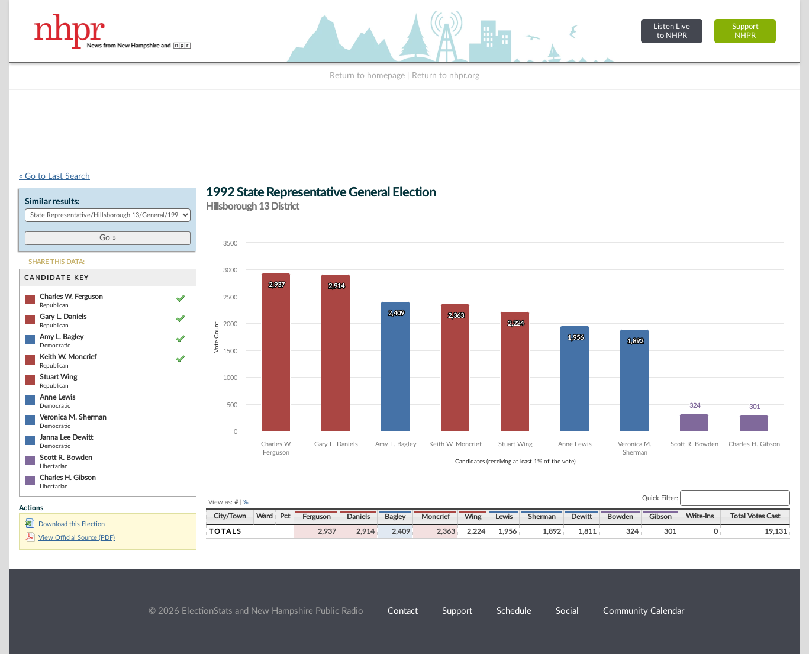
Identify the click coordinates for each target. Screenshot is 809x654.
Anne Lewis (57, 397)
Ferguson (316, 516)
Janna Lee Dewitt (66, 437)
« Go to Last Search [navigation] (54, 176)
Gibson (660, 516)
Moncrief (435, 516)
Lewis (504, 516)
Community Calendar (643, 611)
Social (567, 611)
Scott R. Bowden (66, 457)
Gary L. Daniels (63, 316)
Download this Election (65, 524)
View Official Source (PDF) (70, 537)
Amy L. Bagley (61, 336)
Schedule (514, 611)
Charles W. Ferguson (71, 296)
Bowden (620, 516)
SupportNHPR (745, 31)
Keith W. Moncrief (68, 356)
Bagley (395, 516)
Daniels (358, 516)
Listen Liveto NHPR (671, 31)
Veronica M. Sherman (73, 417)
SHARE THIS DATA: (56, 262)
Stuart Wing (58, 377)
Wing (473, 516)
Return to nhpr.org (445, 76)
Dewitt (581, 516)
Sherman (542, 516)
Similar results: (52, 202)
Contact (403, 611)
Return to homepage (367, 76)
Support (457, 611)
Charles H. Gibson (68, 477)
